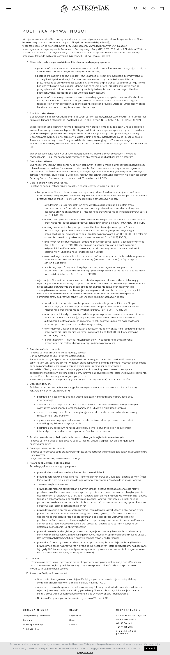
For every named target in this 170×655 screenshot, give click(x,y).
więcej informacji (85, 652)
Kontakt (73, 624)
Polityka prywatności (33, 624)
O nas (72, 620)
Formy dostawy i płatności (36, 615)
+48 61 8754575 (124, 627)
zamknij (150, 648)
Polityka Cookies (31, 629)
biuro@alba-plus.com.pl (126, 632)
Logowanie (75, 615)
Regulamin (28, 620)
